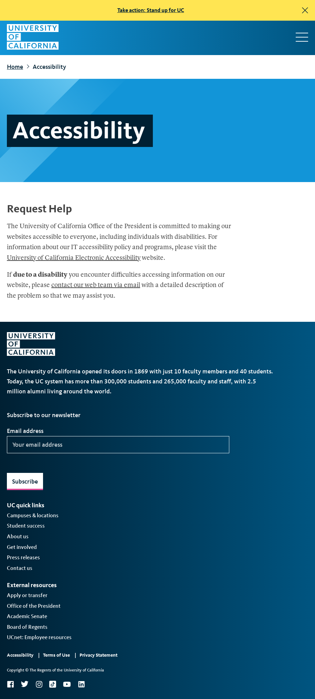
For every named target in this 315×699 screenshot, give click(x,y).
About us (18, 536)
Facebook (10, 684)
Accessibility (20, 655)
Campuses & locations (33, 515)
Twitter (25, 684)
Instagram (38, 684)
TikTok (52, 684)
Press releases (23, 557)
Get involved (22, 547)
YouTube (67, 684)
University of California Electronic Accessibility (73, 258)
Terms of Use (56, 655)
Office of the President (34, 606)
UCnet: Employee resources (39, 637)
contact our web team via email (95, 285)
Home (15, 67)
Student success (26, 525)
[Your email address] (118, 444)
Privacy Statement (98, 655)
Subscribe (25, 481)
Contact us (19, 568)
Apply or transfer (27, 595)
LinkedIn (81, 684)
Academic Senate (27, 616)
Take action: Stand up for (150, 10)
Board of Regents (27, 627)
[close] (305, 10)
